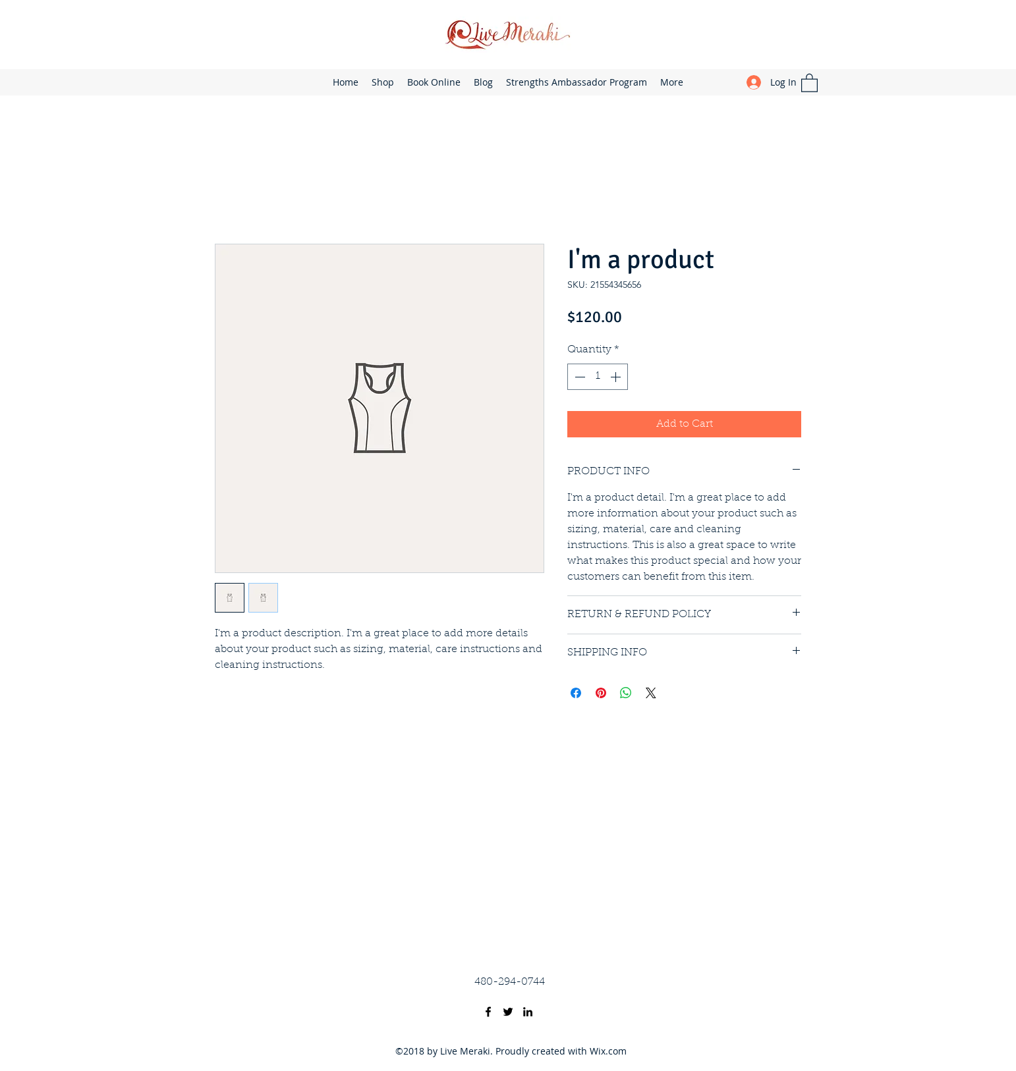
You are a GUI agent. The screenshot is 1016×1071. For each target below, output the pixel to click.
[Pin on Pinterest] (601, 693)
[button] (809, 82)
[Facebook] (488, 1011)
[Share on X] (651, 693)
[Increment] (616, 376)
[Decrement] (578, 376)
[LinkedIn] (527, 1011)
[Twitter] (508, 1011)
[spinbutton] (597, 376)
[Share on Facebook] (576, 693)
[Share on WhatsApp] (626, 693)
